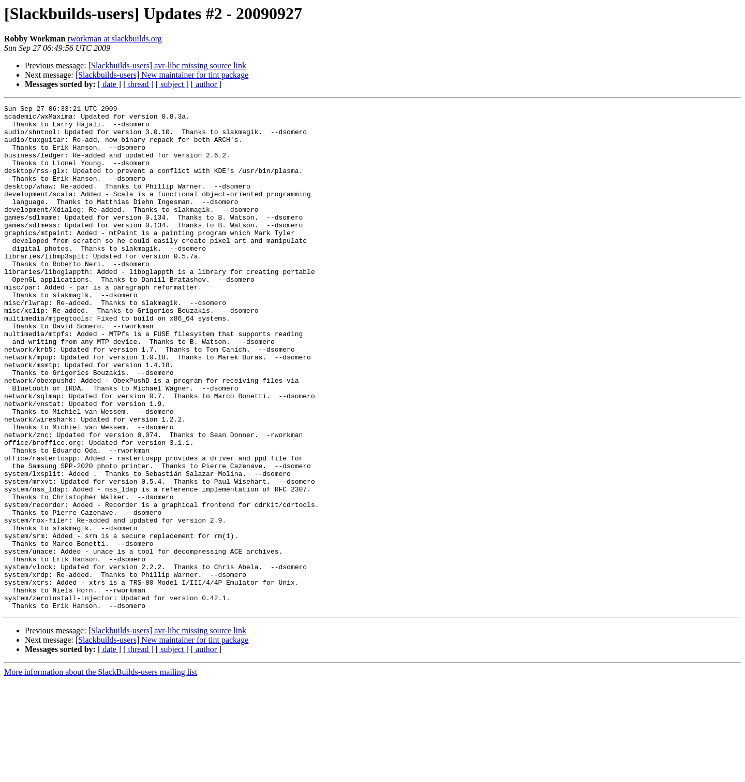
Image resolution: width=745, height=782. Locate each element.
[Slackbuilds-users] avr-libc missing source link (167, 65)
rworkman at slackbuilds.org (114, 38)
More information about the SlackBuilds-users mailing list (100, 773)
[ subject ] (172, 84)
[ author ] (206, 84)
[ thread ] (138, 84)
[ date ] (109, 84)
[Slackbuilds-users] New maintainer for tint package (162, 74)
